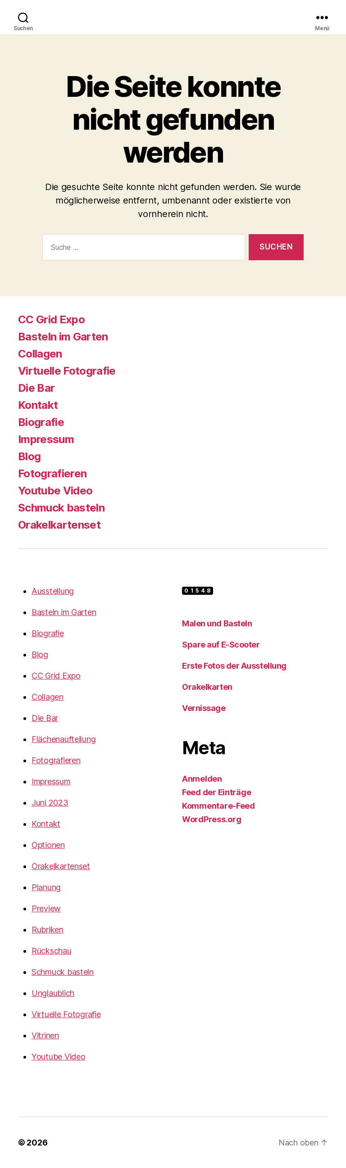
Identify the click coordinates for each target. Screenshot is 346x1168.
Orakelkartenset (59, 524)
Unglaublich (53, 993)
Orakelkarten (207, 687)
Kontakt (38, 405)
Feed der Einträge (216, 792)
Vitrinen (45, 1035)
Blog (29, 456)
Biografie (41, 422)
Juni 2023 (50, 802)
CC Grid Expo (51, 319)
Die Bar (36, 387)
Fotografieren (52, 473)
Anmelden (202, 778)
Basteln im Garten (63, 336)
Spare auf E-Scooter (221, 644)
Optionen (48, 845)
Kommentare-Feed (218, 805)
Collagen (40, 353)
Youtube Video (55, 490)
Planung (46, 887)
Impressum (46, 439)
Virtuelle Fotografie (67, 370)
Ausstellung (53, 591)
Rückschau (52, 950)
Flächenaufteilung (64, 739)
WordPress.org (211, 819)
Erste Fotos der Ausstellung (234, 665)
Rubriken (48, 929)
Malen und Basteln (217, 623)
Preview (46, 908)
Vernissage (204, 708)
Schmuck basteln (61, 507)
